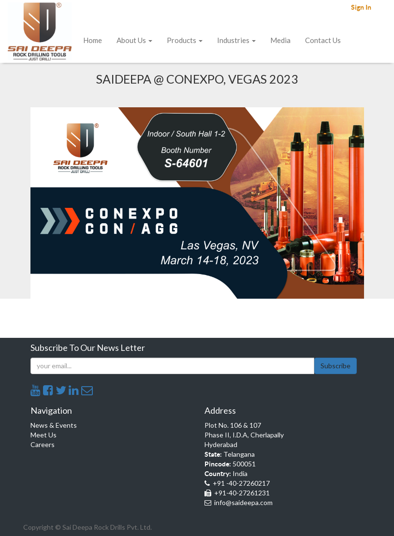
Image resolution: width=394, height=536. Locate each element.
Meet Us (43, 435)
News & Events (53, 425)
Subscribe (335, 366)
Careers (42, 444)
